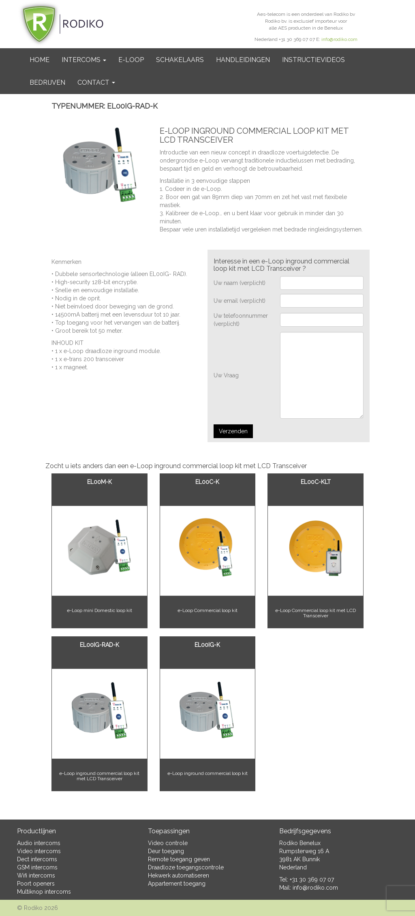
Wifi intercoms (36, 875)
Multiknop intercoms (44, 891)
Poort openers (36, 883)
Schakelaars (180, 60)
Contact (96, 82)
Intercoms (84, 60)
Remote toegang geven (179, 859)
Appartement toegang (176, 883)
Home (39, 60)
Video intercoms (39, 851)
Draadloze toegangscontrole (186, 867)
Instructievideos (313, 60)
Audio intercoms (38, 843)
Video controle (168, 843)
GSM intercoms (37, 867)
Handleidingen (243, 60)
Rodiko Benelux (300, 843)
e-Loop (131, 60)
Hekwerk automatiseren (178, 875)
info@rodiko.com (339, 39)
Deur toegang (166, 851)
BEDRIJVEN (47, 82)
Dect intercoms (37, 859)
